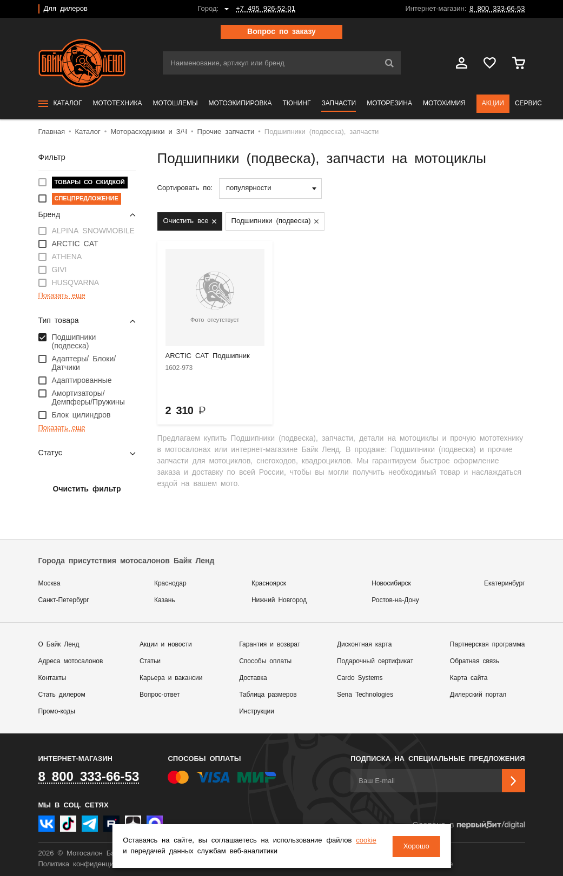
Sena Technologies (365, 695)
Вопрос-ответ (160, 695)
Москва (49, 584)
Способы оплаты (265, 661)
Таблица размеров (267, 695)
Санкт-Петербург (63, 600)
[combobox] (270, 188)
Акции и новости (166, 645)
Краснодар (170, 584)
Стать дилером (61, 695)
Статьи (150, 661)
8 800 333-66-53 (497, 9)
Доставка (253, 678)
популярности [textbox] (248, 188)
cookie (365, 841)
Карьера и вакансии (171, 678)
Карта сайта (469, 678)
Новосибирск (391, 584)
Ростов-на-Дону (395, 600)
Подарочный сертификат (375, 661)
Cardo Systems (360, 678)
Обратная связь (474, 661)
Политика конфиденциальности (91, 864)
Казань (164, 600)
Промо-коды (56, 712)
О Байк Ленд (59, 645)
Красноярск (268, 584)
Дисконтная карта (364, 645)
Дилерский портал (478, 695)
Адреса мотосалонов (70, 661)
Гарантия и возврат (269, 645)
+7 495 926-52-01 (265, 9)
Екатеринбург (504, 584)
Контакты (52, 678)
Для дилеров (66, 9)
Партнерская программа (487, 645)
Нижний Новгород (279, 600)
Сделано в (468, 825)
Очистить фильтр (87, 489)
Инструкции (256, 712)
